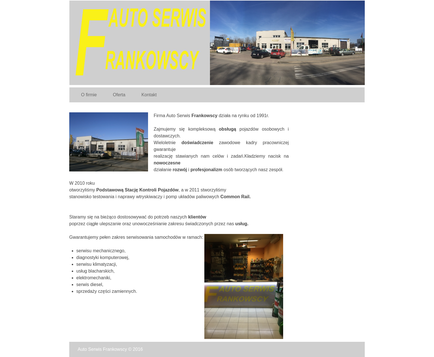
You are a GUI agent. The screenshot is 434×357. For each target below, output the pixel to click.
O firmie (89, 94)
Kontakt (148, 94)
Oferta (119, 94)
